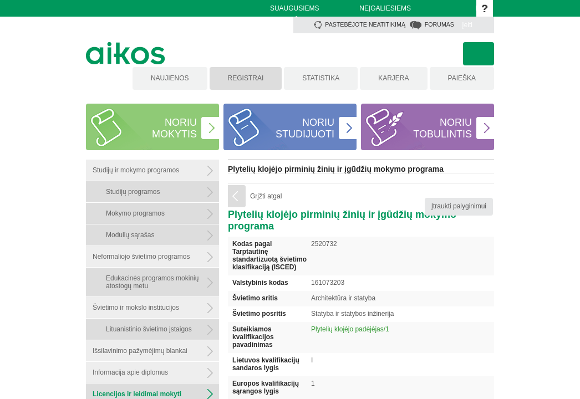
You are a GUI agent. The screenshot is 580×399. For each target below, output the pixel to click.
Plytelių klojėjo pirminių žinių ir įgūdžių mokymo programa (336, 169)
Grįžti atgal (266, 196)
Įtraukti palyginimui (458, 206)
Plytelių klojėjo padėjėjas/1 (350, 329)
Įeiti (467, 25)
